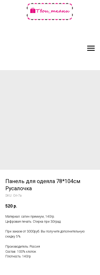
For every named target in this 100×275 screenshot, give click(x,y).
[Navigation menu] (91, 48)
